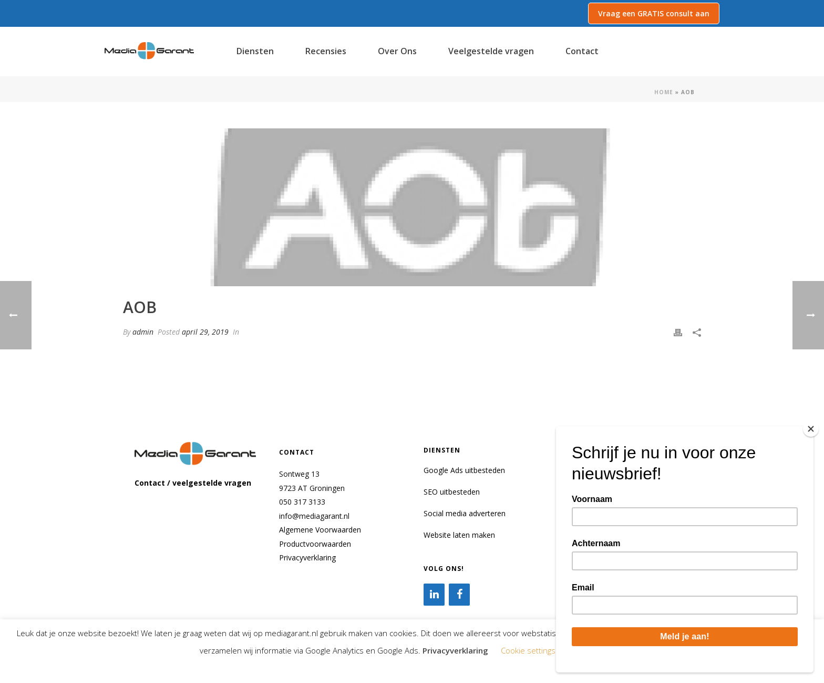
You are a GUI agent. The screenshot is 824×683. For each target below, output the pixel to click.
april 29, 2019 (205, 332)
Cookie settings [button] (528, 650)
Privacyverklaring (307, 558)
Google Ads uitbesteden (464, 470)
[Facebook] (459, 595)
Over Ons (397, 51)
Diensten (255, 51)
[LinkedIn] (434, 595)
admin (142, 332)
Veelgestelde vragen (491, 51)
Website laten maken (459, 535)
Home (663, 92)
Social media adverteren (465, 513)
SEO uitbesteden (452, 492)
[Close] (811, 429)
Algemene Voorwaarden (320, 530)
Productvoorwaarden (315, 544)
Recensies (325, 51)
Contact (582, 51)
